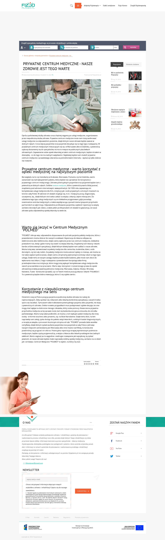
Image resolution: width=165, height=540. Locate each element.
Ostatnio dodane (132, 64)
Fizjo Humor (122, 5)
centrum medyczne (59, 185)
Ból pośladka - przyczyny (116, 86)
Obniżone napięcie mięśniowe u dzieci (118, 111)
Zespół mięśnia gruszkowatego (116, 123)
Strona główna (28, 56)
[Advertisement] (82, 25)
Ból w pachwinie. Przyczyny (117, 74)
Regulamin (66, 517)
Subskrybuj (83, 491)
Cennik (46, 517)
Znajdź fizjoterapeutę (138, 5)
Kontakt (36, 517)
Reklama (56, 517)
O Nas (27, 517)
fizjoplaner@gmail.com (33, 463)
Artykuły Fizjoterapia (91, 5)
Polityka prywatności (82, 517)
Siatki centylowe (109, 5)
